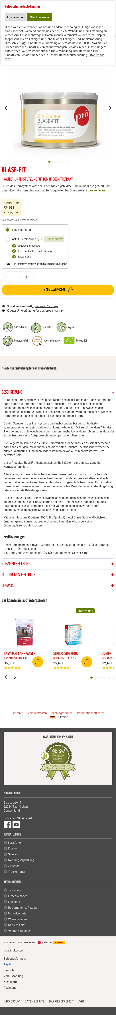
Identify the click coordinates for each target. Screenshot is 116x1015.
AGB (81, 1001)
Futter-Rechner (17, 896)
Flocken (13, 848)
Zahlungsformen (62, 713)
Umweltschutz (17, 913)
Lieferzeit (17, 713)
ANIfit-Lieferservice (34, 239)
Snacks (13, 854)
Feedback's (15, 902)
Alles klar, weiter (39, 17)
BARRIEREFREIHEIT (61, 1001)
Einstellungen (15, 17)
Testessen (14, 890)
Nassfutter (15, 843)
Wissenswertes (17, 919)
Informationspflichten (91, 713)
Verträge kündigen (19, 931)
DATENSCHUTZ (35, 1001)
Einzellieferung (18, 230)
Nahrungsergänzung (21, 860)
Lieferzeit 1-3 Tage (46, 306)
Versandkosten (28, 220)
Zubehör (13, 866)
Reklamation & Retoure (22, 908)
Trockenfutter (16, 872)
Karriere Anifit (16, 925)
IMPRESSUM (12, 1001)
